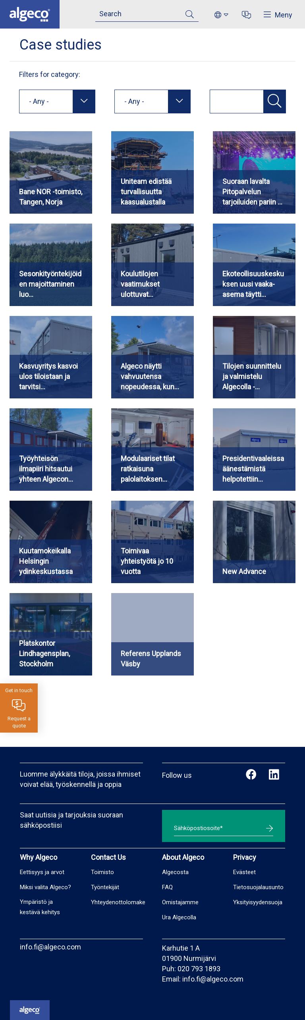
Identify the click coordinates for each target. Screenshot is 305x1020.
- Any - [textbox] (39, 101)
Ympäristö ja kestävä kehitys (40, 907)
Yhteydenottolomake (118, 902)
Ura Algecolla (179, 917)
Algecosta (175, 872)
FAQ (167, 887)
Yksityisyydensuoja (257, 902)
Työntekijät (105, 887)
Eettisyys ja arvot (42, 872)
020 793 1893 (199, 969)
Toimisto (102, 872)
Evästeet (244, 872)
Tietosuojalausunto (258, 887)
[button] (274, 101)
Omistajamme (180, 902)
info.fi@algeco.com (50, 947)
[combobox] (57, 101)
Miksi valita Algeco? (45, 887)
